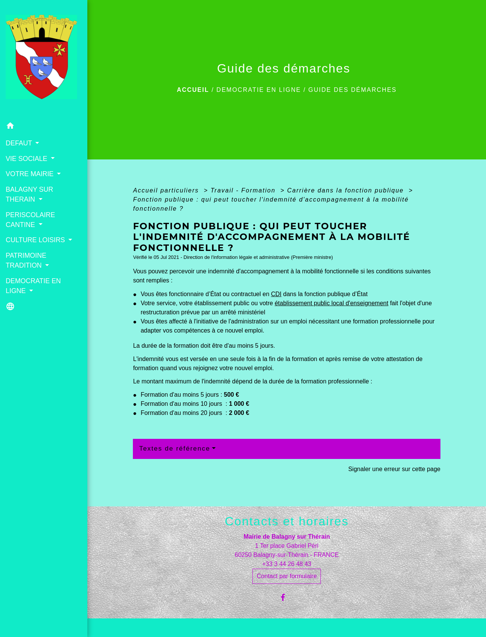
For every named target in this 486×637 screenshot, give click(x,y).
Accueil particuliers (167, 190)
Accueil (193, 90)
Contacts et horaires (287, 521)
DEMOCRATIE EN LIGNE (258, 90)
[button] (44, 127)
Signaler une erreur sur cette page (394, 469)
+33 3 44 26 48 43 (286, 564)
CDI (276, 294)
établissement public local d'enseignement (331, 303)
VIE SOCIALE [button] (27, 158)
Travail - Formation (244, 190)
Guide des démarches (352, 90)
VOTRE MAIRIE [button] (30, 174)
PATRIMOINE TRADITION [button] (26, 260)
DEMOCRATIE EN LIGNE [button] (33, 286)
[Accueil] (44, 59)
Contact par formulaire (287, 576)
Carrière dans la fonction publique (346, 190)
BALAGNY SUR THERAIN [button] (29, 194)
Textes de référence (174, 448)
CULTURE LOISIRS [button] (36, 240)
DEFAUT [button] (20, 143)
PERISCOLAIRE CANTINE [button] (30, 220)
